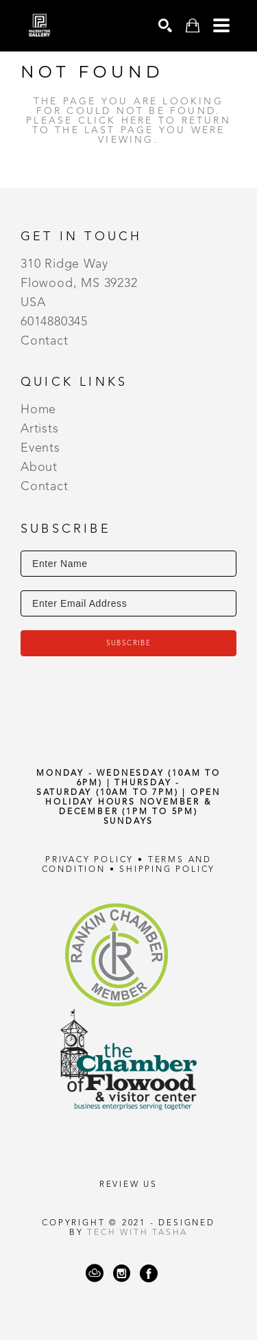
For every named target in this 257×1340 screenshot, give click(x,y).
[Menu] (221, 25)
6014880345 (54, 322)
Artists (40, 429)
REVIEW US (128, 1185)
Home (38, 410)
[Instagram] (121, 1273)
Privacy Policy (89, 860)
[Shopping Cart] (192, 26)
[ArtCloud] (94, 1273)
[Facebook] (149, 1273)
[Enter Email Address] (128, 603)
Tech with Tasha (137, 1233)
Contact (45, 341)
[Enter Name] (128, 564)
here (137, 121)
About (39, 467)
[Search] (165, 25)
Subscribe (128, 643)
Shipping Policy (167, 870)
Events (40, 448)
